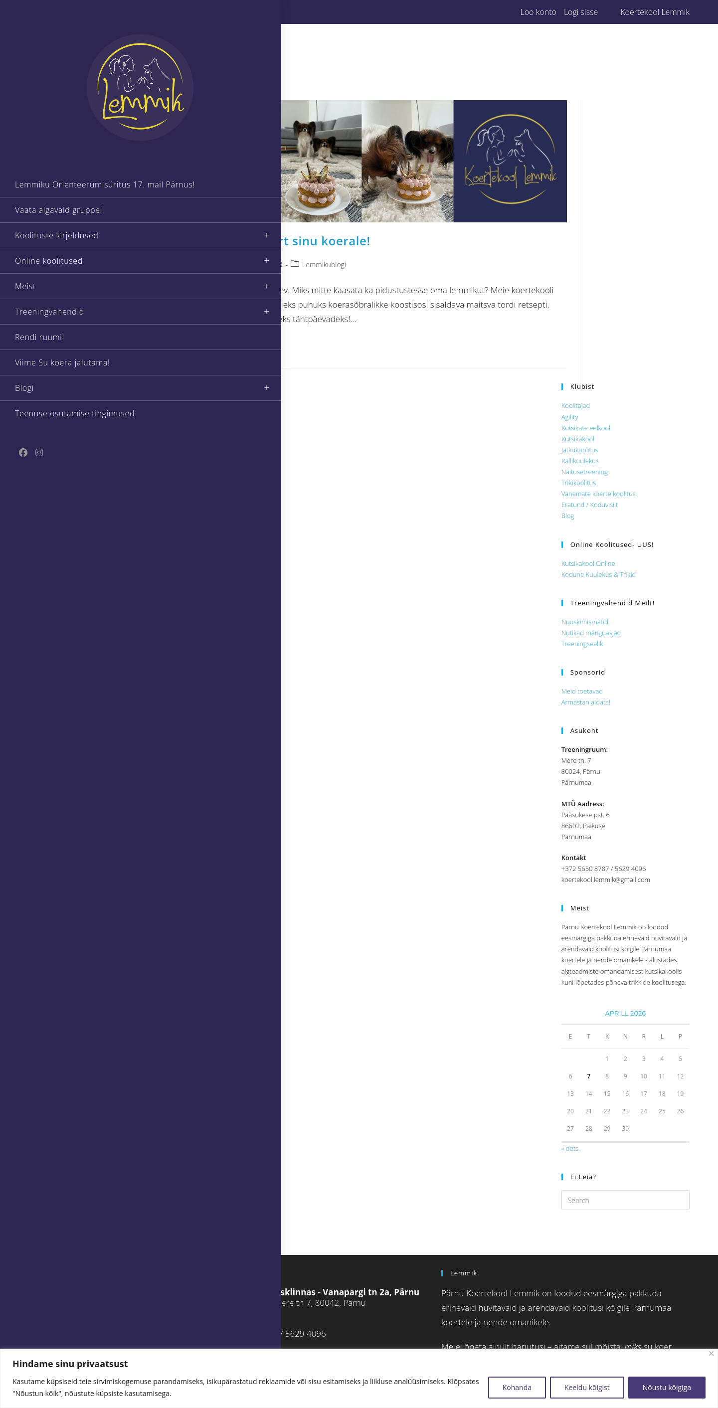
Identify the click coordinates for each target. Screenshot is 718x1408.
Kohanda (517, 1387)
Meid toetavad (582, 691)
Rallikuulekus (580, 460)
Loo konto (538, 11)
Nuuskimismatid (584, 621)
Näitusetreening (584, 471)
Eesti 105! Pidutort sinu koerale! (274, 240)
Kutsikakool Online (588, 563)
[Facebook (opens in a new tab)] (183, 12)
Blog (567, 515)
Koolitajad (575, 405)
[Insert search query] (625, 1200)
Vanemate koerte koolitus (598, 493)
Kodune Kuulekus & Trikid (598, 574)
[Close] (711, 1353)
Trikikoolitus (578, 482)
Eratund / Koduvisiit (589, 504)
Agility (569, 416)
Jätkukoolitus (579, 449)
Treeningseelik (582, 643)
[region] (359, 1378)
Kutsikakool (577, 438)
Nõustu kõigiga (667, 1387)
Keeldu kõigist (587, 1387)
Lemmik (201, 264)
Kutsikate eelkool (585, 427)
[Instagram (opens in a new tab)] (194, 12)
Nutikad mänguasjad (591, 632)
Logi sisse (581, 11)
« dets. (570, 1148)
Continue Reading (220, 346)
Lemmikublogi (324, 264)
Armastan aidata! (585, 702)
